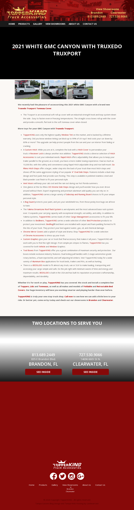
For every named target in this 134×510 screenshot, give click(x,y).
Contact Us (90, 23)
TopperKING (29, 134)
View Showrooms (55, 23)
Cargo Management (80, 216)
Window (53, 246)
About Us (74, 23)
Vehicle (42, 246)
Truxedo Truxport (64, 128)
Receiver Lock (36, 153)
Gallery (37, 23)
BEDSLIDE (37, 265)
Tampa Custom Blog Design (47, 503)
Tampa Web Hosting (74, 503)
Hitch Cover (83, 149)
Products (24, 23)
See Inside (43, 372)
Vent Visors (28, 183)
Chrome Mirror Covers (33, 231)
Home (12, 23)
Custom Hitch (31, 149)
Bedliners (40, 220)
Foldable (88, 286)
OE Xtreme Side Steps (58, 187)
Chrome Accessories (35, 235)
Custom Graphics (30, 239)
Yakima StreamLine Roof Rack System (44, 209)
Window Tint (67, 134)
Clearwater (107, 300)
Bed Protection (94, 220)
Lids (32, 286)
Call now (69, 296)
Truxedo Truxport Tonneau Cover (34, 108)
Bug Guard (29, 201)
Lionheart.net (93, 503)
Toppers (25, 286)
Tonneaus (43, 286)
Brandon (93, 300)
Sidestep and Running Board (78, 194)
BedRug (49, 224)
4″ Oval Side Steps (80, 172)
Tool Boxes (28, 250)
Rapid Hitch (66, 157)
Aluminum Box (38, 261)
